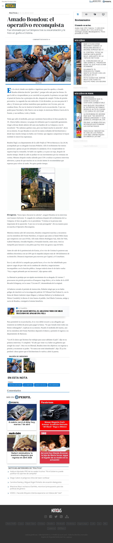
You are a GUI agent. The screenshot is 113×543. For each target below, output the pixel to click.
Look (93, 524)
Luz (99, 524)
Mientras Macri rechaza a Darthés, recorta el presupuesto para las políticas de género (36, 487)
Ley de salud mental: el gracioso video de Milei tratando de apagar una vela (39, 312)
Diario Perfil (10, 524)
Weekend (60, 524)
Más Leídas (80, 40)
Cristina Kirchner (15, 385)
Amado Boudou (40, 385)
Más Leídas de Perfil (84, 93)
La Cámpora (28, 385)
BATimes (61, 528)
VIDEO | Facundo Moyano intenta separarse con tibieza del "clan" (36, 493)
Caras (21, 524)
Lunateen (51, 528)
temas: (10, 382)
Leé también (22, 308)
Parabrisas (71, 524)
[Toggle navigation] (3, 5)
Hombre (51, 524)
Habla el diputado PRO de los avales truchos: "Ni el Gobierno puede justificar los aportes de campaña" (36, 472)
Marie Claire (30, 524)
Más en (18, 397)
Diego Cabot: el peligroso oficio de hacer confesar (29, 478)
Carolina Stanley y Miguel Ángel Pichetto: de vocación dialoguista (35, 482)
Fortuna (41, 524)
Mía (105, 524)
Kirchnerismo (54, 385)
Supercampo (83, 524)
